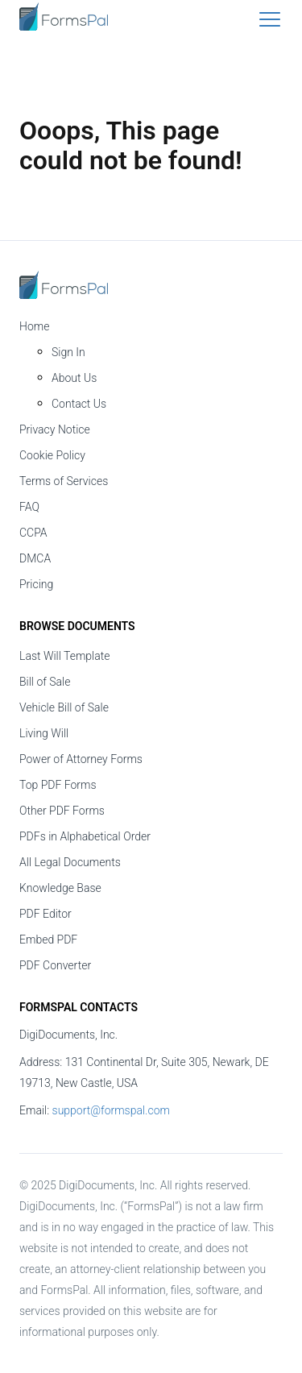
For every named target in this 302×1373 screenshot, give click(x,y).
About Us (74, 377)
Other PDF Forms (62, 810)
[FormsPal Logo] (63, 26)
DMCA (35, 558)
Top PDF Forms (58, 784)
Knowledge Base (60, 887)
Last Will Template (64, 655)
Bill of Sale (45, 681)
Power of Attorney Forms (81, 759)
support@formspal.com (111, 1110)
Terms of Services (63, 481)
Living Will (43, 733)
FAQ (29, 506)
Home (34, 326)
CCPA (33, 532)
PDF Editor (45, 913)
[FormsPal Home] (63, 286)
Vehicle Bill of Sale (64, 707)
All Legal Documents (70, 862)
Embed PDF (48, 939)
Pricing (36, 584)
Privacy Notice (54, 429)
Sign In (68, 352)
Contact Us (79, 403)
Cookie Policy (52, 455)
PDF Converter (55, 965)
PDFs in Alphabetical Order (85, 836)
